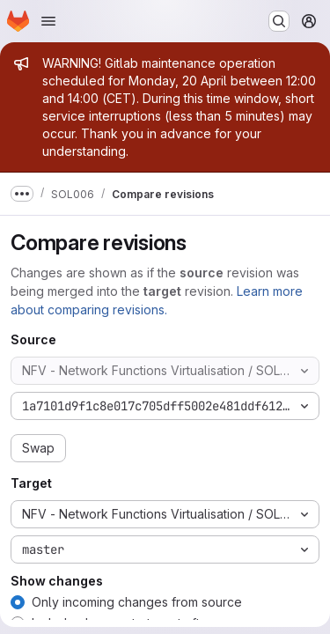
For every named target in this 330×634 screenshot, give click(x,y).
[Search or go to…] (279, 21)
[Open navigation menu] (48, 21)
